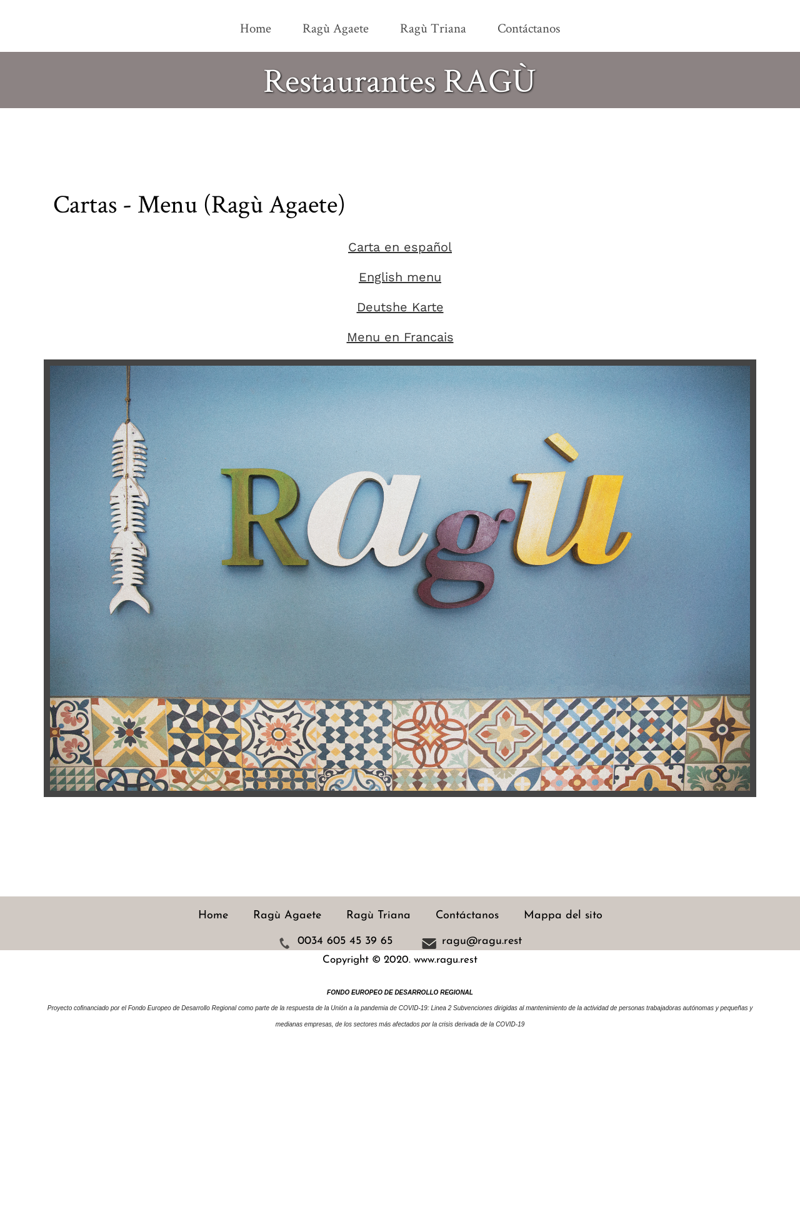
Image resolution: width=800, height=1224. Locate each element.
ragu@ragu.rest (482, 942)
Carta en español (400, 246)
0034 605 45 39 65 (345, 942)
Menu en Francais (400, 336)
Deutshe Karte (400, 306)
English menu (400, 276)
